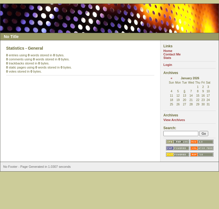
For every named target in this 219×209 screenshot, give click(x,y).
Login (167, 64)
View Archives (174, 120)
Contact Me (172, 54)
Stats (167, 58)
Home (167, 51)
